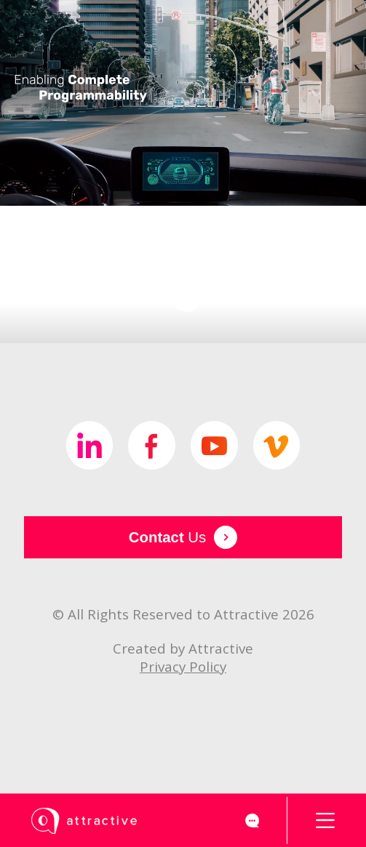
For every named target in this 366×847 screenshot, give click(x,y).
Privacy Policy (183, 666)
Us (183, 537)
